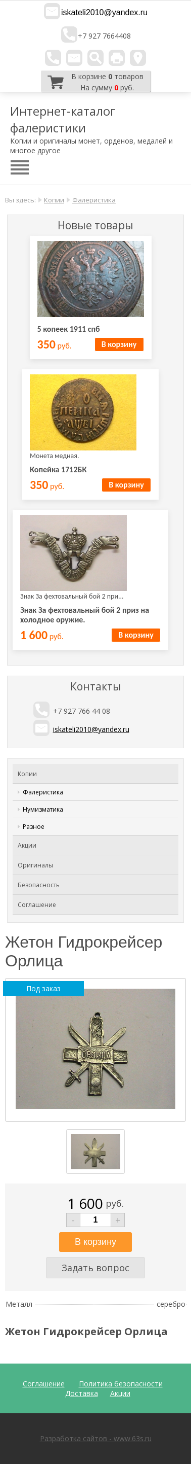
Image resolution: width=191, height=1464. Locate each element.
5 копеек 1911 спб (68, 329)
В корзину (119, 344)
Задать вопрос (95, 1268)
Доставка (81, 1393)
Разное (33, 826)
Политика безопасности (121, 1383)
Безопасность (39, 885)
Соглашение (37, 904)
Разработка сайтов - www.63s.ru (96, 1438)
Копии (54, 199)
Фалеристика (94, 199)
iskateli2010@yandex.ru (104, 12)
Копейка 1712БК (58, 469)
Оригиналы (35, 865)
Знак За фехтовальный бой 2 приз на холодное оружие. (84, 614)
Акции (27, 845)
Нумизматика (43, 809)
